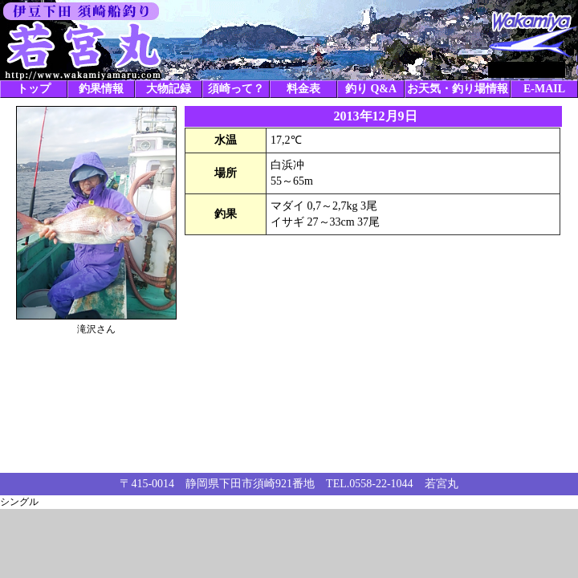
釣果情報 (101, 89)
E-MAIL (544, 89)
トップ (34, 89)
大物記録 (168, 89)
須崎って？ (236, 89)
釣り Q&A (371, 89)
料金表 (303, 89)
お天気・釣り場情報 (457, 89)
